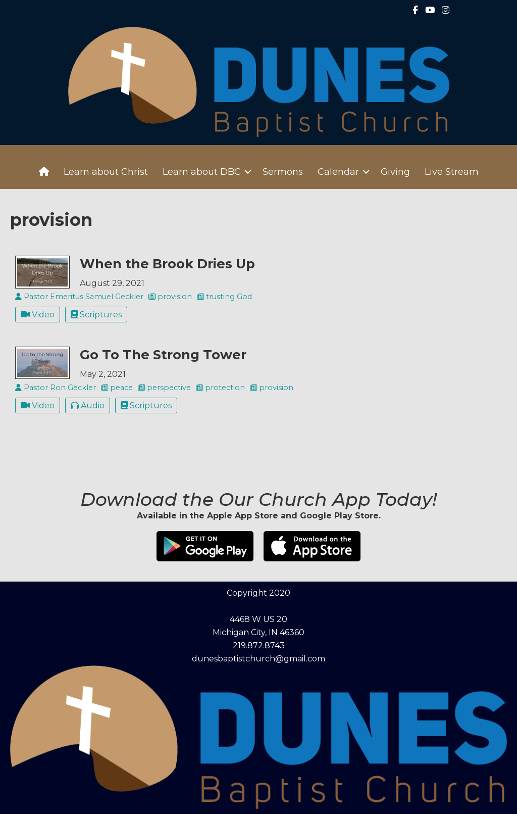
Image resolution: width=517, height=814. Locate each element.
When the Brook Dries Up (167, 263)
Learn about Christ (106, 171)
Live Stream (452, 171)
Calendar (338, 171)
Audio (88, 405)
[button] (248, 172)
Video (38, 314)
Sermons (283, 171)
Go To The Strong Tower (163, 354)
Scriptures (96, 314)
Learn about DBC (202, 171)
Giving (395, 171)
